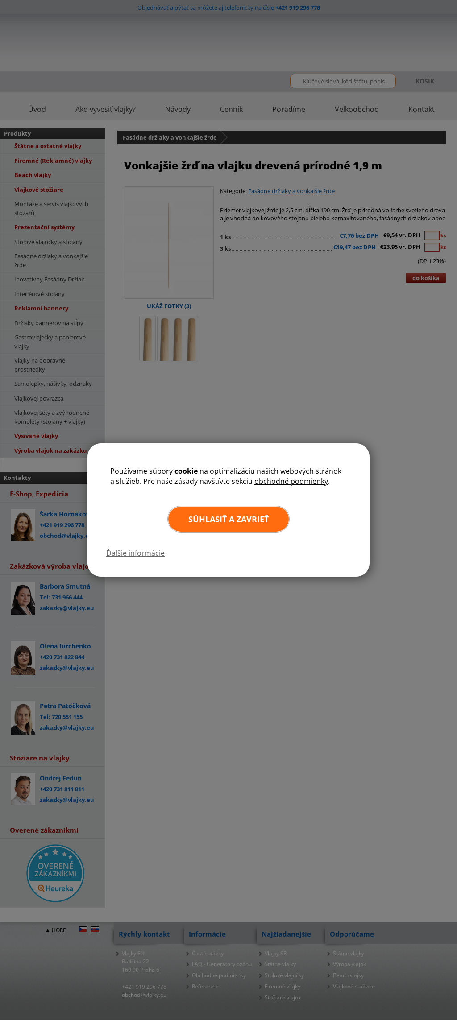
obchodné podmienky (291, 481)
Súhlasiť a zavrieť (228, 519)
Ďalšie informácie (135, 553)
